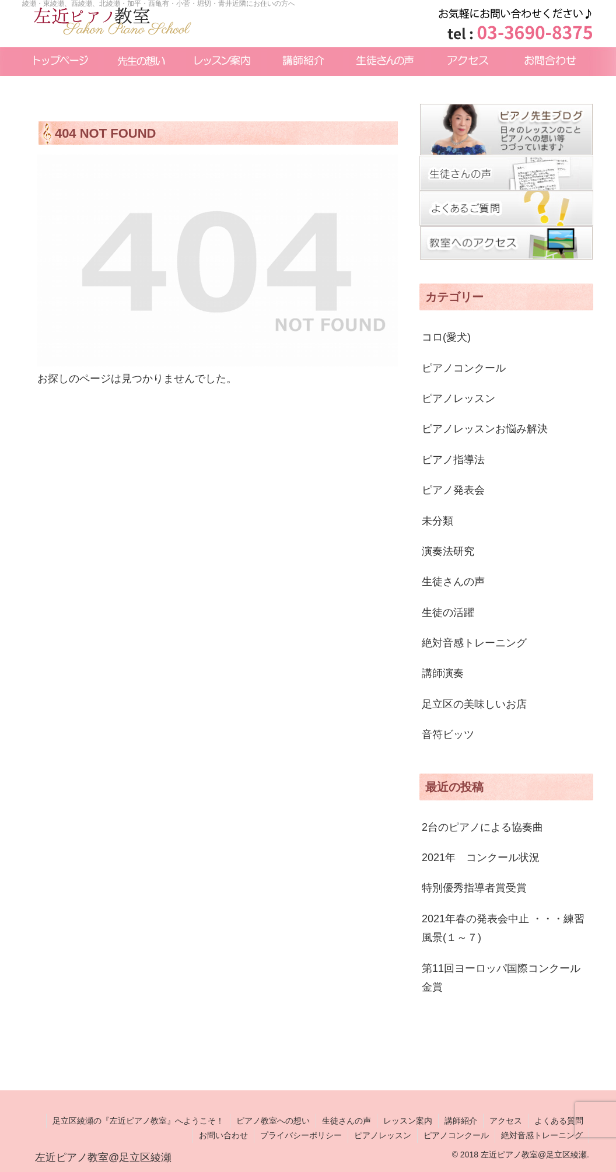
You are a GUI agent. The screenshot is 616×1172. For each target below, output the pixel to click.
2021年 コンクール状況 (481, 857)
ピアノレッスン (382, 1135)
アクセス (505, 1120)
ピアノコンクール (456, 1135)
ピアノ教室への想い (273, 1120)
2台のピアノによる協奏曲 (482, 827)
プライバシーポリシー (301, 1135)
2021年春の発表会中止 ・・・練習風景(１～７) (503, 928)
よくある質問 (558, 1120)
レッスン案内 (407, 1120)
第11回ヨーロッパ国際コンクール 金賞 (506, 978)
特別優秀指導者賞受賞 (474, 888)
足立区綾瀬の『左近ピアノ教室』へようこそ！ (138, 1120)
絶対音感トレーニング (542, 1135)
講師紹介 (460, 1120)
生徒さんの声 (346, 1120)
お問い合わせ (223, 1135)
